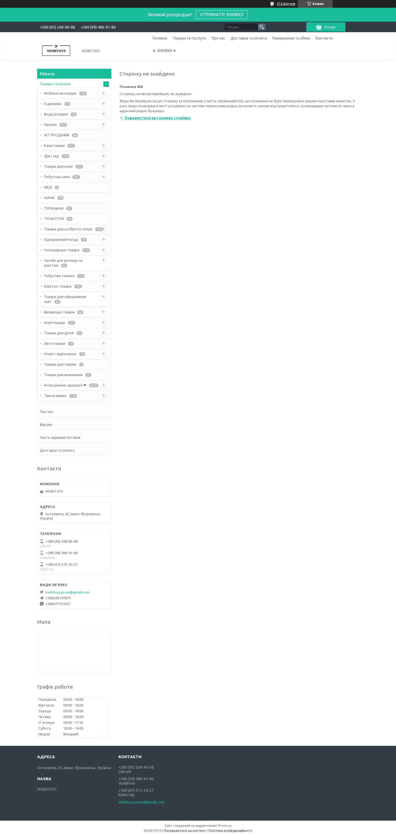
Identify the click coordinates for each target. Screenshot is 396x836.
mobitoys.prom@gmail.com (67, 592)
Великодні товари (59, 312)
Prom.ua (225, 825)
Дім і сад (51, 156)
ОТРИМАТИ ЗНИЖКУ (221, 14)
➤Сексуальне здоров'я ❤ (65, 385)
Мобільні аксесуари (60, 93)
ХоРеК (49, 198)
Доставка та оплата (249, 38)
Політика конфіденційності (230, 830)
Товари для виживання (63, 375)
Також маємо (55, 396)
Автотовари (54, 343)
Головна (160, 38)
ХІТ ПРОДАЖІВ (56, 135)
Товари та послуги (189, 38)
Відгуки (46, 424)
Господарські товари (61, 250)
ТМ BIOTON (54, 218)
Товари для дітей (59, 333)
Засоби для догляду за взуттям (63, 262)
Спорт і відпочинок (60, 354)
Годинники (53, 104)
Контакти (324, 38)
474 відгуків (286, 3)
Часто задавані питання (60, 437)
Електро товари (58, 286)
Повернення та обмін (291, 38)
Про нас (218, 38)
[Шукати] (262, 27)
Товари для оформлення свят (65, 299)
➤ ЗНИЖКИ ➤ (164, 50)
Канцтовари (54, 145)
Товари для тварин (60, 364)
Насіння (50, 124)
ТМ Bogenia (54, 208)
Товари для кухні (58, 166)
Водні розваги (56, 114)
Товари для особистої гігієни (68, 229)
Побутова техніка (59, 276)
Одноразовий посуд (61, 239)
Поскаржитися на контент (185, 830)
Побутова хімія (57, 177)
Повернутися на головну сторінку (158, 118)
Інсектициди (54, 322)
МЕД (48, 187)
